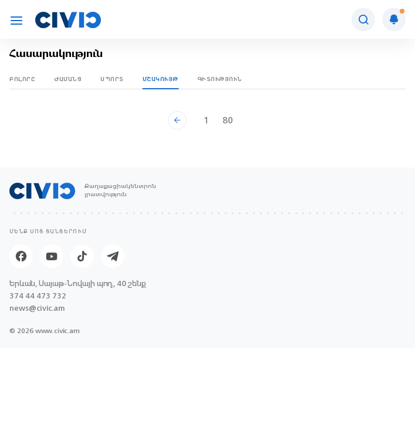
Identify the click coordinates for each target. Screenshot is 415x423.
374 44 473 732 (37, 296)
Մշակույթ (160, 78)
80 (227, 120)
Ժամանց (68, 78)
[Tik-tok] (82, 256)
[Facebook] (21, 256)
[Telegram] (112, 256)
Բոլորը (22, 78)
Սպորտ (112, 78)
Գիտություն (219, 78)
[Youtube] (51, 256)
